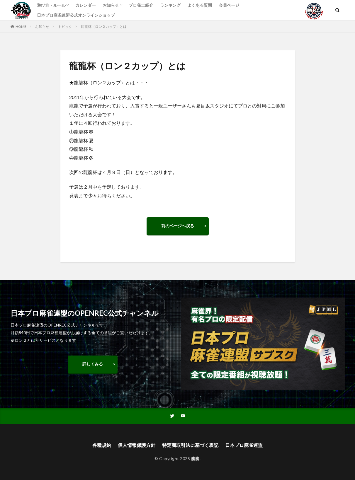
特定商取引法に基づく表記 (190, 445)
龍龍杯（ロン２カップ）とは (104, 26)
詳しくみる (92, 363)
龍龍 (195, 458)
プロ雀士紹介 (141, 5)
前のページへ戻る (177, 225)
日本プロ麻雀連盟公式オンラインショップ (76, 15)
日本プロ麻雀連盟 (244, 445)
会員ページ (229, 5)
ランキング (170, 5)
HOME (21, 26)
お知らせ (111, 5)
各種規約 (101, 445)
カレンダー (85, 5)
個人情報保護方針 (136, 445)
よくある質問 (199, 5)
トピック (65, 26)
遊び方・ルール (51, 5)
